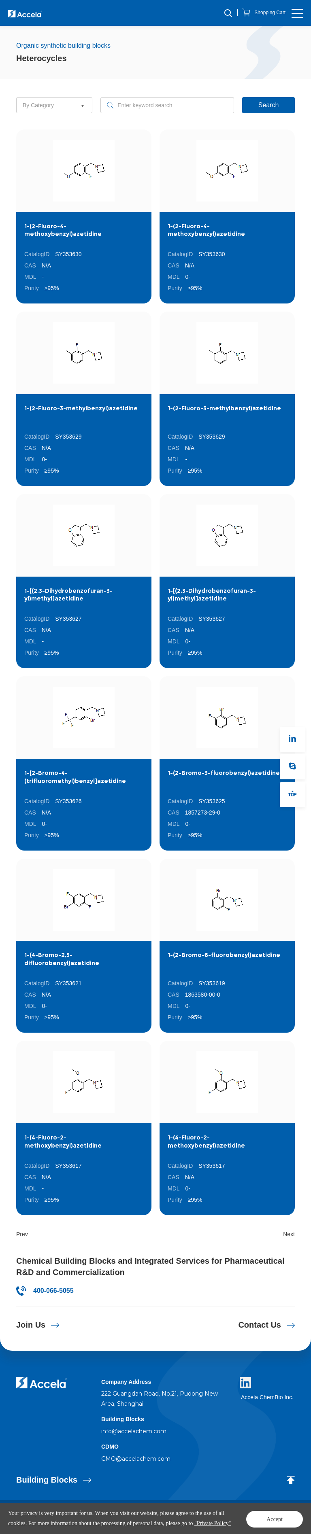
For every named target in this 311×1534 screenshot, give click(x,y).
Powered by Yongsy (204, 1514)
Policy (174, 1514)
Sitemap (58, 1522)
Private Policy (31, 1522)
